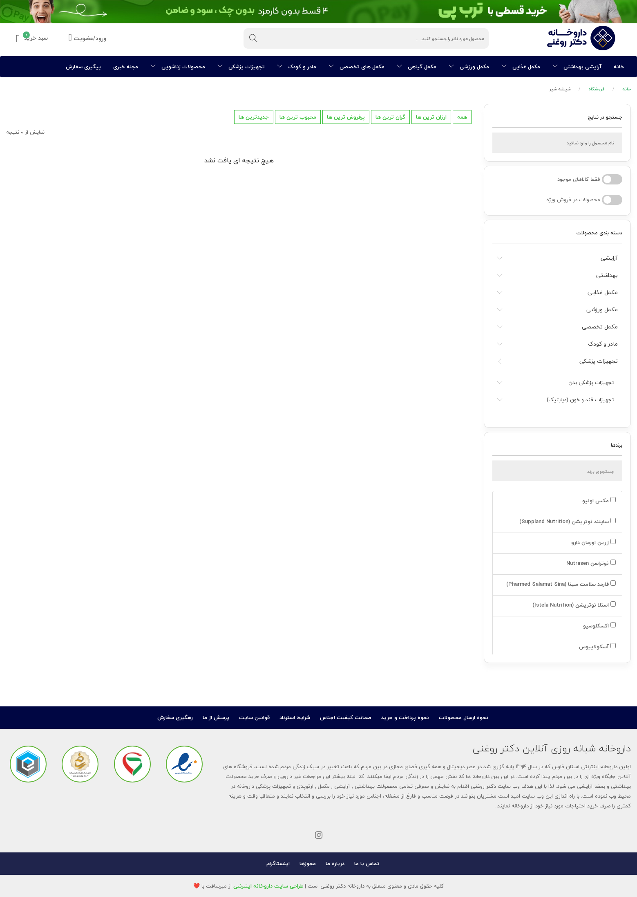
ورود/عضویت (87, 39)
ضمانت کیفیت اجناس (345, 717)
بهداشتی (607, 275)
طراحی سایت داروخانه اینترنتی (268, 885)
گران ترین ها (390, 116)
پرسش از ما (216, 717)
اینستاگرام (278, 863)
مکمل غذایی (520, 66)
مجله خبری (125, 66)
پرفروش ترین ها (346, 116)
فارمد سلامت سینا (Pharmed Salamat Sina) (560, 584)
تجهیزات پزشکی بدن (591, 382)
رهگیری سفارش (175, 717)
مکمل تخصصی (600, 326)
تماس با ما (366, 863)
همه (462, 116)
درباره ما (335, 863)
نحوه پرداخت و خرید (405, 717)
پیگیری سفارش (83, 66)
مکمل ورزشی (469, 66)
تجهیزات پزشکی (241, 66)
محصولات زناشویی (177, 66)
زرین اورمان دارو (593, 542)
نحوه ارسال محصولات (463, 717)
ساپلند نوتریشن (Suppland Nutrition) (567, 521)
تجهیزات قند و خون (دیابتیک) (580, 399)
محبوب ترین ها (297, 116)
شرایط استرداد (294, 717)
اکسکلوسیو (598, 625)
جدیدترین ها (254, 116)
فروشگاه (596, 89)
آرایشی (609, 258)
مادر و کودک (296, 66)
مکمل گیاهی (416, 66)
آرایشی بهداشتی (576, 66)
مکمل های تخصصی (356, 66)
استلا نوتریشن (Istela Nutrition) (573, 604)
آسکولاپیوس (596, 646)
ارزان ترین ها (431, 116)
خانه (619, 66)
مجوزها (308, 863)
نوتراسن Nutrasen (590, 563)
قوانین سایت (254, 717)
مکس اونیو (598, 500)
